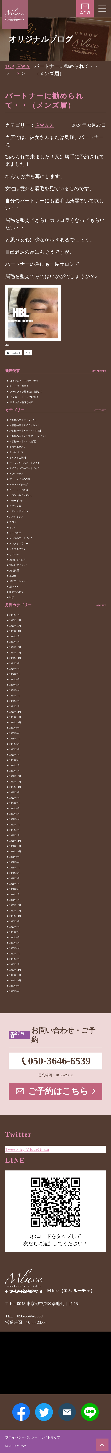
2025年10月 (15, 631)
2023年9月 (14, 728)
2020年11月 (15, 910)
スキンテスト (16, 506)
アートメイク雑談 (18, 490)
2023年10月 (15, 722)
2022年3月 (14, 824)
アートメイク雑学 (18, 484)
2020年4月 (14, 948)
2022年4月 (14, 819)
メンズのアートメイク (21, 538)
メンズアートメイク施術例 (24, 397)
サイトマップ (54, 1437)
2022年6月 (14, 808)
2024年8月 (14, 669)
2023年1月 (14, 771)
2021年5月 (14, 878)
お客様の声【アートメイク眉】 (25, 431)
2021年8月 (14, 862)
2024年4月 (14, 690)
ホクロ (12, 527)
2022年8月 (14, 798)
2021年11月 (15, 846)
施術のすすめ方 (17, 560)
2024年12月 (15, 647)
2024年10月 (15, 658)
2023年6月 (14, 744)
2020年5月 (14, 943)
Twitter (44, 1411)
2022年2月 (14, 830)
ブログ (12, 522)
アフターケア (16, 474)
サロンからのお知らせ (21, 495)
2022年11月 (15, 781)
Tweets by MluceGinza (27, 1148)
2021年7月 (14, 867)
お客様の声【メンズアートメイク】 (28, 436)
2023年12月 (15, 712)
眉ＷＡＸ (44, 125)
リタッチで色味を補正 (21, 402)
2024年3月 (14, 695)
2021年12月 (15, 841)
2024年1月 (14, 706)
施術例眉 (14, 570)
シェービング (16, 500)
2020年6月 (14, 937)
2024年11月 (15, 652)
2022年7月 (14, 803)
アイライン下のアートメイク (24, 468)
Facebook (20, 1411)
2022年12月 (15, 776)
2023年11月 (15, 717)
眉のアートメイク (18, 581)
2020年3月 (14, 953)
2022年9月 (14, 792)
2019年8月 (14, 991)
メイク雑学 (15, 533)
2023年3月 (14, 760)
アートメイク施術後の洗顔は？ (26, 391)
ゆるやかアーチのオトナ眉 (24, 381)
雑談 (11, 597)
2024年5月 (14, 685)
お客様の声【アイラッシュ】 (24, 425)
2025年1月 (14, 642)
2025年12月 (15, 620)
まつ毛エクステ (17, 447)
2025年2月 (14, 636)
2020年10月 (15, 916)
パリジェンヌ (16, 517)
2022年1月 (14, 835)
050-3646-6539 (59, 1061)
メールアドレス (67, 1411)
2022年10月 (15, 787)
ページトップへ (101, 1444)
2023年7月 (14, 738)
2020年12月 (15, 905)
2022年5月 (14, 814)
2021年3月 (14, 889)
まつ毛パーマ (16, 452)
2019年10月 (15, 980)
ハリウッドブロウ (18, 511)
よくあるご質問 (17, 457)
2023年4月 (14, 755)
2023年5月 (14, 749)
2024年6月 (14, 679)
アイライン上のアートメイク (24, 463)
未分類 (12, 576)
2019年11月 (15, 975)
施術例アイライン (18, 565)
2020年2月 (14, 959)
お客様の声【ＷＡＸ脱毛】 (23, 441)
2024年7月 (14, 674)
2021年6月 (14, 873)
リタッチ (14, 554)
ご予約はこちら (58, 1092)
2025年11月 (15, 626)
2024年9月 (14, 663)
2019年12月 (15, 970)
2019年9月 (14, 986)
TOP (9, 66)
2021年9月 (14, 857)
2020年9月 (14, 921)
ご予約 (85, 12)
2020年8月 (14, 927)
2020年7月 (14, 932)
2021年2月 (14, 894)
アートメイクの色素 (19, 479)
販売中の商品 (16, 592)
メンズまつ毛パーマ (19, 543)
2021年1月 (14, 900)
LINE (91, 1411)
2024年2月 (14, 701)
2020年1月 (14, 964)
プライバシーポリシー (22, 1437)
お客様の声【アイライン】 (23, 420)
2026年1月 (14, 615)
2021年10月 (15, 851)
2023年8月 (14, 733)
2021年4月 (14, 884)
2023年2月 (14, 765)
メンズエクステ (17, 549)
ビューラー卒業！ (19, 386)
